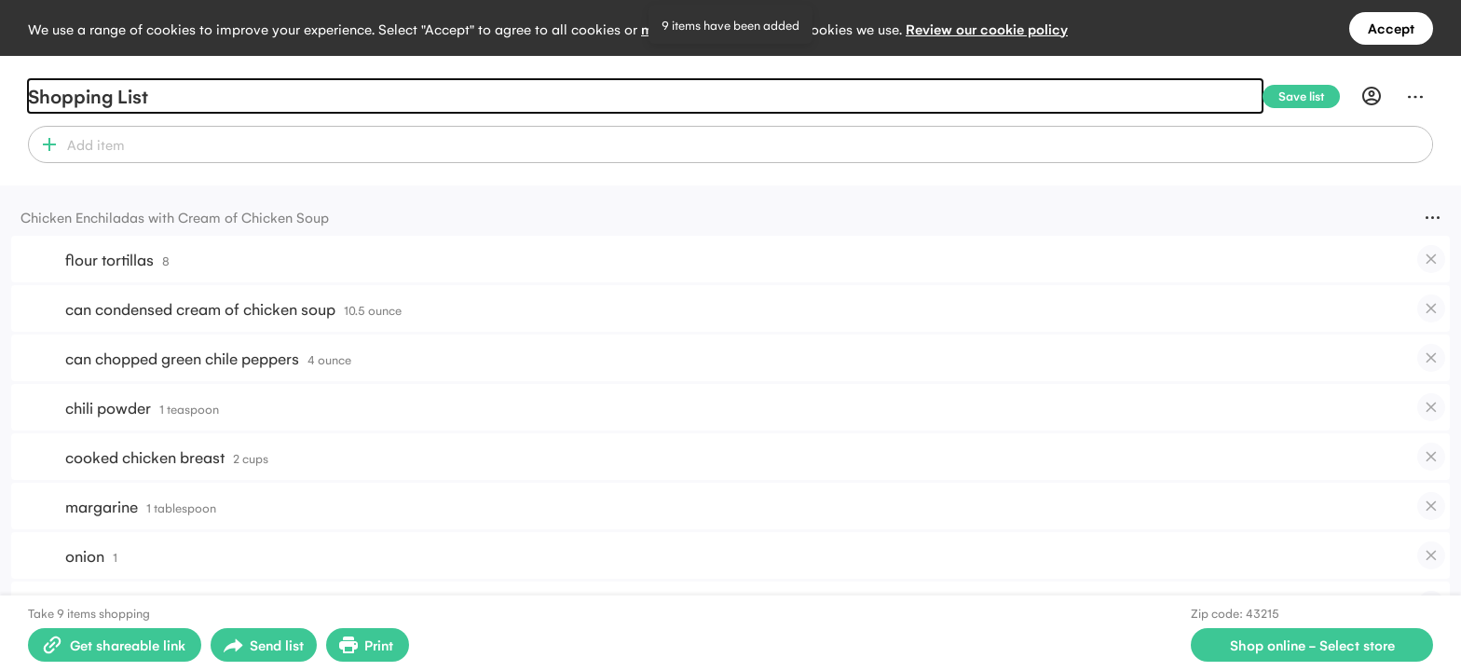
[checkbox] (1431, 259)
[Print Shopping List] (367, 645)
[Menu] (1415, 96)
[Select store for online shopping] (1312, 645)
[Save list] (1309, 96)
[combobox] (746, 144)
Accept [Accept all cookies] (1391, 27)
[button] (45, 144)
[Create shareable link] (114, 645)
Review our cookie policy (987, 28)
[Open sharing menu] (264, 645)
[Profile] (1371, 96)
